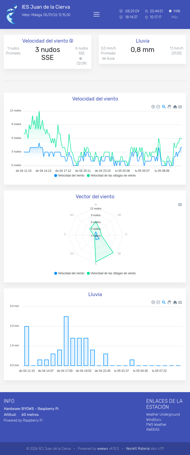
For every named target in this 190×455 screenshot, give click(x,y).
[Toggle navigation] (96, 14)
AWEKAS (152, 429)
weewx (102, 449)
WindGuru (153, 420)
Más (174, 17)
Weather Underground (163, 414)
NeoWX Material (138, 449)
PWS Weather (156, 425)
